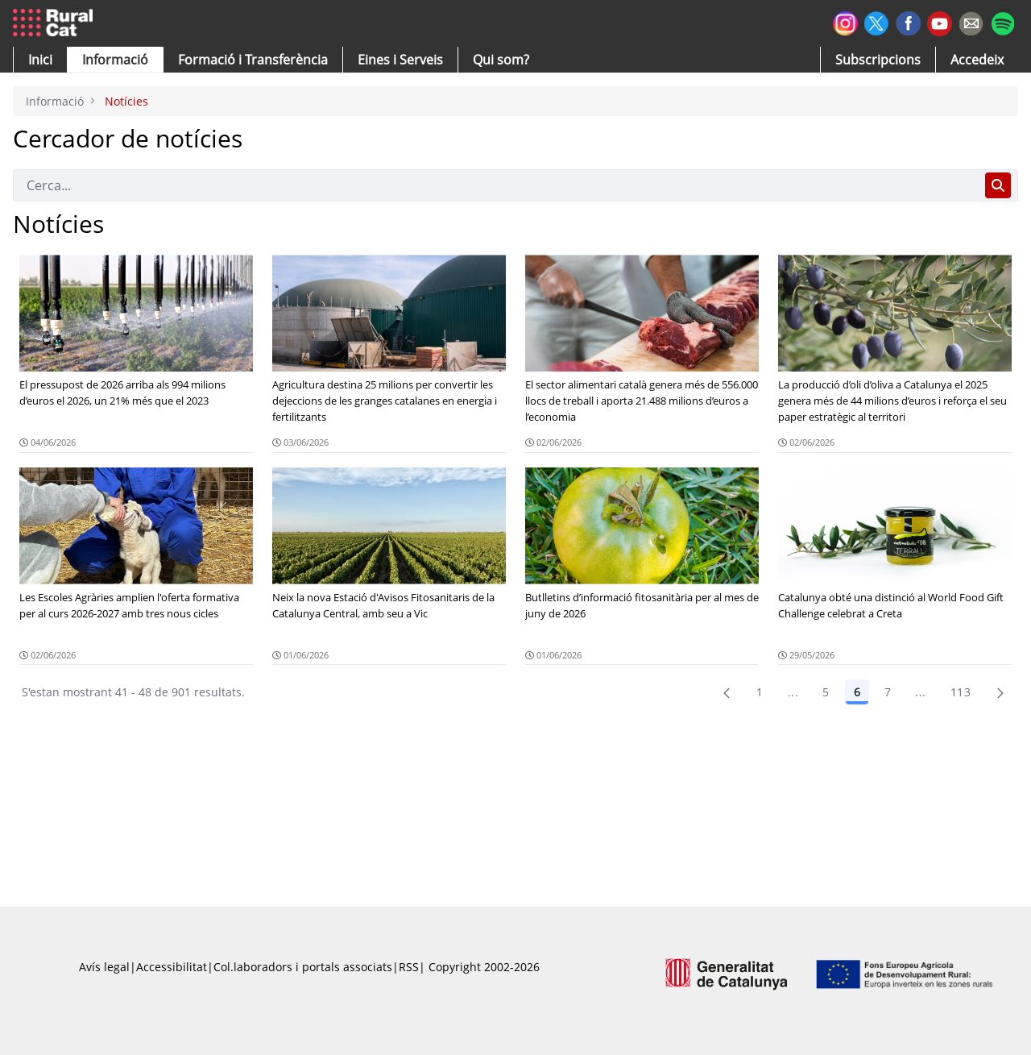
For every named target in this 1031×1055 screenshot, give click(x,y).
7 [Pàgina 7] (887, 692)
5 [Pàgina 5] (825, 692)
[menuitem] (253, 60)
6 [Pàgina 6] (857, 692)
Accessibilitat (171, 966)
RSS (409, 966)
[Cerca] (496, 185)
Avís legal (104, 966)
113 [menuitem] (960, 692)
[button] (40, 60)
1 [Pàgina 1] (759, 692)
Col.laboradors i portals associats (302, 966)
